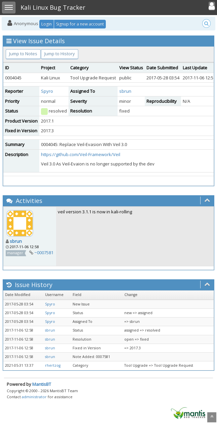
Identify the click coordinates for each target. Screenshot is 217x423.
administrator (34, 396)
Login (46, 24)
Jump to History (59, 54)
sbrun (125, 91)
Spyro (47, 91)
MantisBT (41, 384)
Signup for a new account (80, 24)
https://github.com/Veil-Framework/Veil (80, 154)
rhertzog (52, 365)
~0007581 (43, 253)
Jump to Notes (23, 54)
